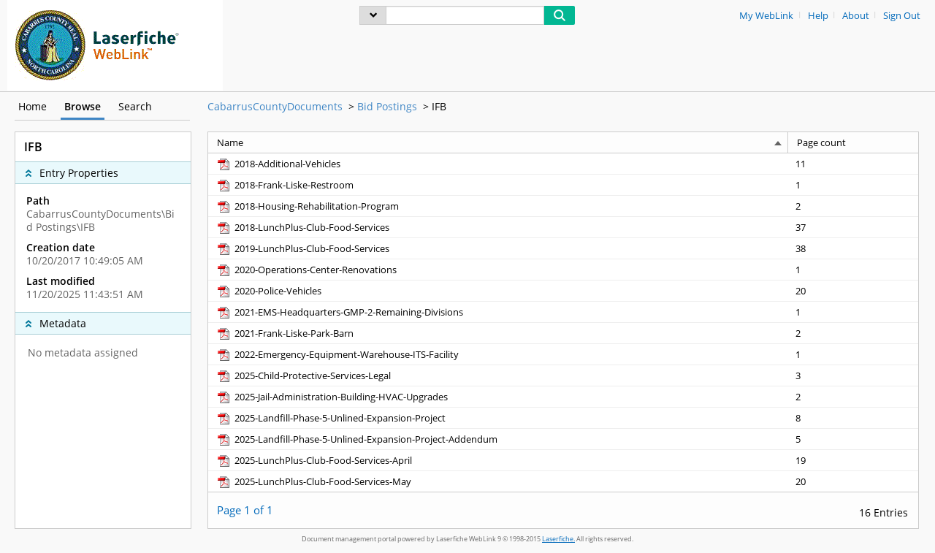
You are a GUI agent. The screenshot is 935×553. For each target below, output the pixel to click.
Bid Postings (387, 106)
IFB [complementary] (33, 147)
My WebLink (766, 15)
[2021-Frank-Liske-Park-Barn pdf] (284, 333)
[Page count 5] (853, 438)
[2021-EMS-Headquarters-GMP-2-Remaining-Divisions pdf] (339, 312)
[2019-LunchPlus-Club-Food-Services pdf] (302, 248)
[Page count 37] (853, 226)
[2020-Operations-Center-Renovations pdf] (306, 269)
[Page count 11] (853, 163)
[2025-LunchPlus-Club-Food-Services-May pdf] (313, 481)
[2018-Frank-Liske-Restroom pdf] (284, 184)
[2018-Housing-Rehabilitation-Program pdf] (307, 206)
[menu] (372, 15)
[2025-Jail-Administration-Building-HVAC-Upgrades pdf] (331, 396)
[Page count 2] (853, 205)
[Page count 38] (853, 248)
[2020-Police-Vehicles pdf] (268, 290)
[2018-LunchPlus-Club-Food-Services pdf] (302, 227)
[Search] (465, 15)
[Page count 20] (853, 290)
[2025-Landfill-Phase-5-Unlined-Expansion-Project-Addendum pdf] (356, 439)
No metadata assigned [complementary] (83, 352)
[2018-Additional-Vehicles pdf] (277, 163)
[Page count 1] (853, 184)
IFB (439, 106)
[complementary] (103, 248)
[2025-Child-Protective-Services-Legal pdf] (303, 375)
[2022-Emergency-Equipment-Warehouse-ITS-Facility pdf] (337, 354)
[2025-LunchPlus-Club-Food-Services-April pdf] (313, 460)
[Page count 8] (853, 417)
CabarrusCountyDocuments (275, 106)
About (855, 15)
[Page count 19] (853, 459)
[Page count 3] (853, 375)
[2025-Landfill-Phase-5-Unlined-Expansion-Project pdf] (330, 417)
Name (230, 142)
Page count (821, 142)
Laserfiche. (558, 539)
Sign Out (901, 15)
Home (32, 106)
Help (818, 15)
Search (135, 106)
